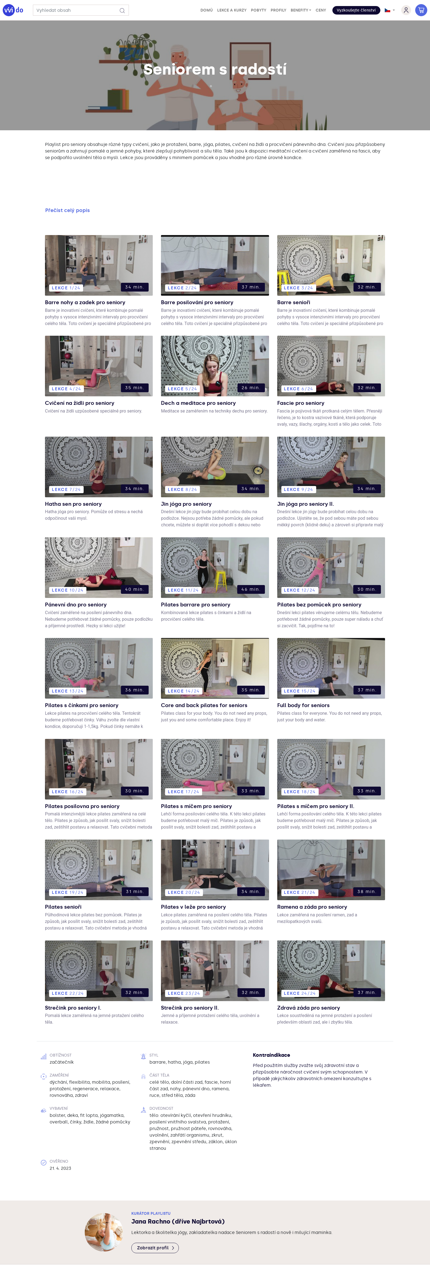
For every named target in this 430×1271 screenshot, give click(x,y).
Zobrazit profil (156, 1211)
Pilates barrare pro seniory (201, 566)
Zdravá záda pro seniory (313, 971)
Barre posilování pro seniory (203, 262)
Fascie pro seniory (304, 363)
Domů (206, 10)
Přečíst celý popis (67, 170)
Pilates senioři (66, 870)
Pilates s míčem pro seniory (202, 768)
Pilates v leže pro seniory (198, 870)
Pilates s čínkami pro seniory (88, 667)
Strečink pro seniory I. (77, 971)
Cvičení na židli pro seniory (85, 363)
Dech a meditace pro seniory (204, 363)
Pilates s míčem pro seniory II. (321, 768)
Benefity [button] (299, 10)
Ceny (321, 10)
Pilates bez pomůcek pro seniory (326, 566)
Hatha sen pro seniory (78, 464)
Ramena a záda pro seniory (318, 870)
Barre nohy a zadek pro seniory (91, 262)
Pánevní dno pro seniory (80, 566)
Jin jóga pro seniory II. (310, 464)
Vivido (174, 1237)
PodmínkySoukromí (212, 1237)
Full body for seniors (307, 667)
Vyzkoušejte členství (356, 10)
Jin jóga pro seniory (190, 464)
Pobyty (258, 10)
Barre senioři (296, 262)
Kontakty (253, 1237)
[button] (356, 10)
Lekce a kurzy (232, 10)
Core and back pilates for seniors (211, 667)
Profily (278, 10)
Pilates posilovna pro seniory (88, 768)
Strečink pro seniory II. (194, 971)
